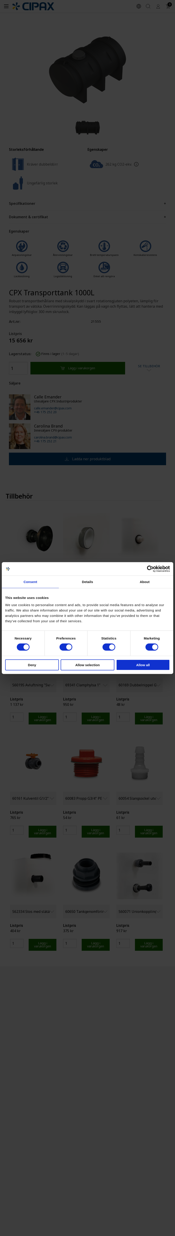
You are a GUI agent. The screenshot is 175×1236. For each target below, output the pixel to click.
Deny (32, 665)
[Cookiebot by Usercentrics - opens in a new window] (150, 569)
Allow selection (87, 665)
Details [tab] (87, 582)
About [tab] (144, 582)
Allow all (143, 665)
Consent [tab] (30, 582)
